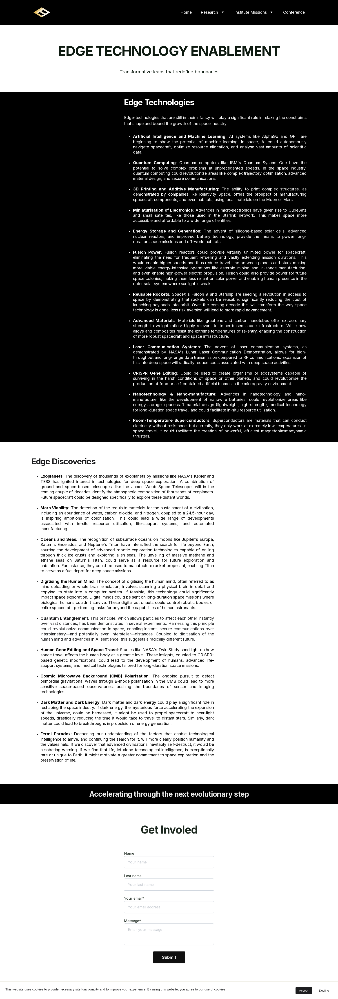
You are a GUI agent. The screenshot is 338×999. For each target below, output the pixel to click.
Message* (132, 936)
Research (209, 12)
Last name (133, 891)
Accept (303, 990)
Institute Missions (250, 12)
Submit (169, 972)
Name (129, 869)
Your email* (134, 914)
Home (186, 12)
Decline (324, 990)
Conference (294, 12)
